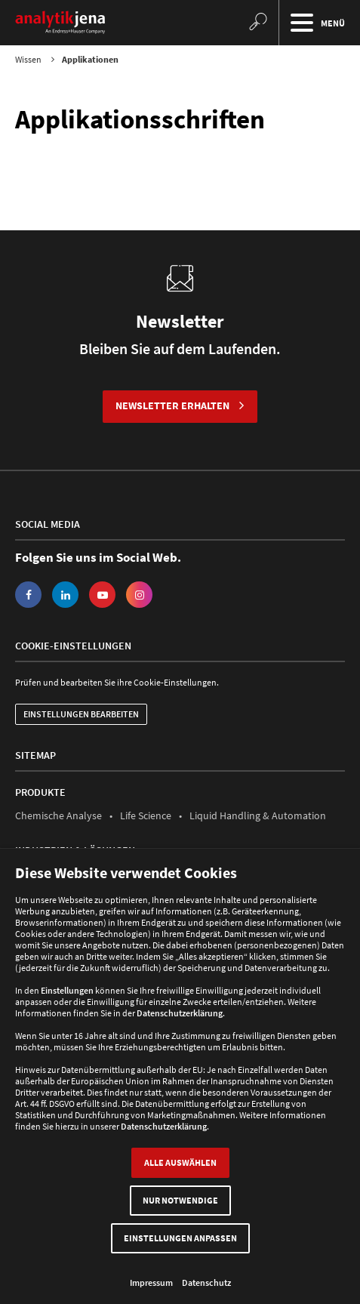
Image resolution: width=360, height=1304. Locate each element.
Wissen (28, 59)
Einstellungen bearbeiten (81, 714)
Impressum (151, 1282)
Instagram (139, 594)
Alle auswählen (180, 1162)
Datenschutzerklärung (180, 1013)
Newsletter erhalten (172, 405)
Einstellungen (67, 990)
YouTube (102, 594)
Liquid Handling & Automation (257, 815)
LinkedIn (65, 594)
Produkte (40, 792)
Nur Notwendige (180, 1200)
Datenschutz (206, 1282)
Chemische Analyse (58, 815)
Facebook (28, 594)
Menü (316, 23)
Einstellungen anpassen (180, 1238)
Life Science (145, 815)
